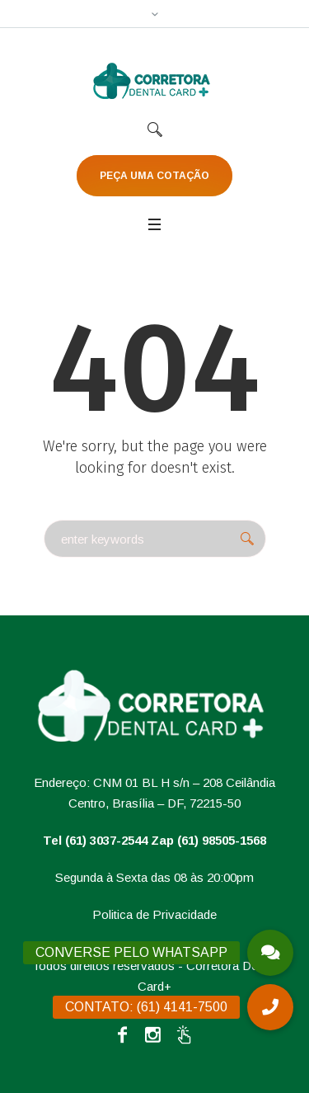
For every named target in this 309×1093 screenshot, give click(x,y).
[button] (270, 1007)
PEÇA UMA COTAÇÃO (154, 175)
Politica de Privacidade (154, 914)
